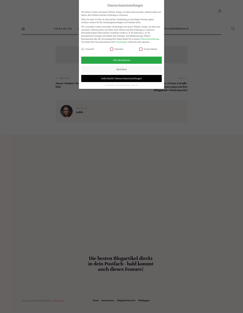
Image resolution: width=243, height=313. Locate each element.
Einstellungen (121, 42)
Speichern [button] (121, 69)
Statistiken (118, 49)
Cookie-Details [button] (110, 85)
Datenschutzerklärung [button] (123, 85)
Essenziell (89, 49)
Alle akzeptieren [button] (121, 60)
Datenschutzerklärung (149, 39)
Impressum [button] (134, 85)
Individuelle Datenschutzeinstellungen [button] (121, 78)
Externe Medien (149, 49)
